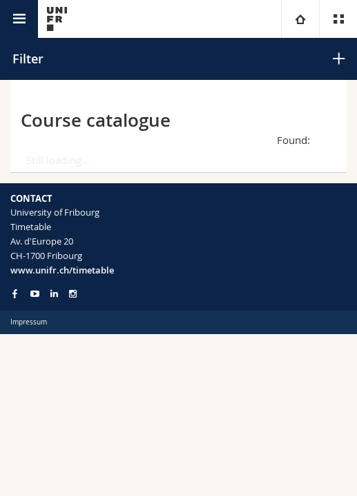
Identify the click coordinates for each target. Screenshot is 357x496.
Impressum (28, 322)
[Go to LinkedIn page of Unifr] (54, 293)
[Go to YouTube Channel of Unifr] (34, 293)
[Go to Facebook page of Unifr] (14, 293)
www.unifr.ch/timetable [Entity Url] (62, 270)
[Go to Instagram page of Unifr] (73, 293)
